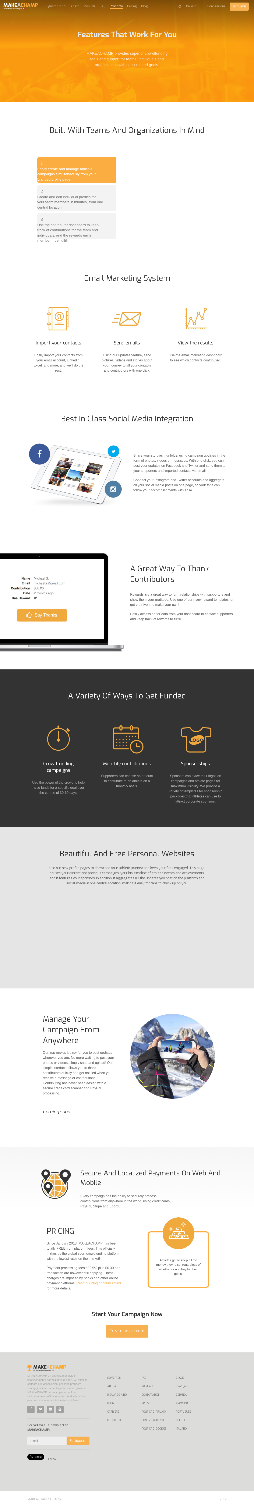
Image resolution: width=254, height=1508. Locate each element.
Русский (182, 1403)
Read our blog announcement (99, 1283)
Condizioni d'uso (153, 1420)
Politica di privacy (154, 1411)
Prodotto (116, 6)
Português (183, 1411)
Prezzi (146, 1403)
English (181, 1378)
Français (182, 1386)
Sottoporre (78, 1440)
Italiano (181, 1428)
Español (181, 1395)
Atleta (74, 6)
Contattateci (150, 1395)
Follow (52, 1459)
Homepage (114, 1378)
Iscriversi (239, 6)
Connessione (216, 6)
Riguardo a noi (56, 6)
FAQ (103, 6)
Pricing (132, 6)
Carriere (113, 1411)
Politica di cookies (154, 1428)
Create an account (127, 1331)
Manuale (90, 6)
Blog (144, 6)
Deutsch (181, 1420)
